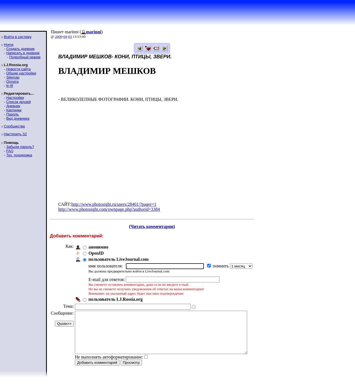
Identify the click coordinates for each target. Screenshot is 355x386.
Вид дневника (17, 118)
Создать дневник (20, 49)
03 (70, 36)
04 (65, 36)
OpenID (96, 253)
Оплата (12, 81)
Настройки (15, 98)
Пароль (12, 114)
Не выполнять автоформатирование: (109, 365)
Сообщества (14, 126)
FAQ (9, 151)
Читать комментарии (159, 226)
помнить (221, 266)
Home (9, 44)
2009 (58, 36)
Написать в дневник (22, 53)
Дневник (13, 106)
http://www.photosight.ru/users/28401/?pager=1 (113, 204)
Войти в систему (17, 37)
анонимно (98, 247)
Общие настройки (21, 73)
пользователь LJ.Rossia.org (115, 299)
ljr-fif (9, 86)
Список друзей (18, 102)
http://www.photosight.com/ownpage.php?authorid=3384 (109, 209)
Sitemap (12, 77)
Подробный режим (24, 57)
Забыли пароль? (20, 147)
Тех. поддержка (19, 155)
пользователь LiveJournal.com (118, 259)
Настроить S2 (15, 134)
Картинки (13, 110)
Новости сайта (18, 69)
